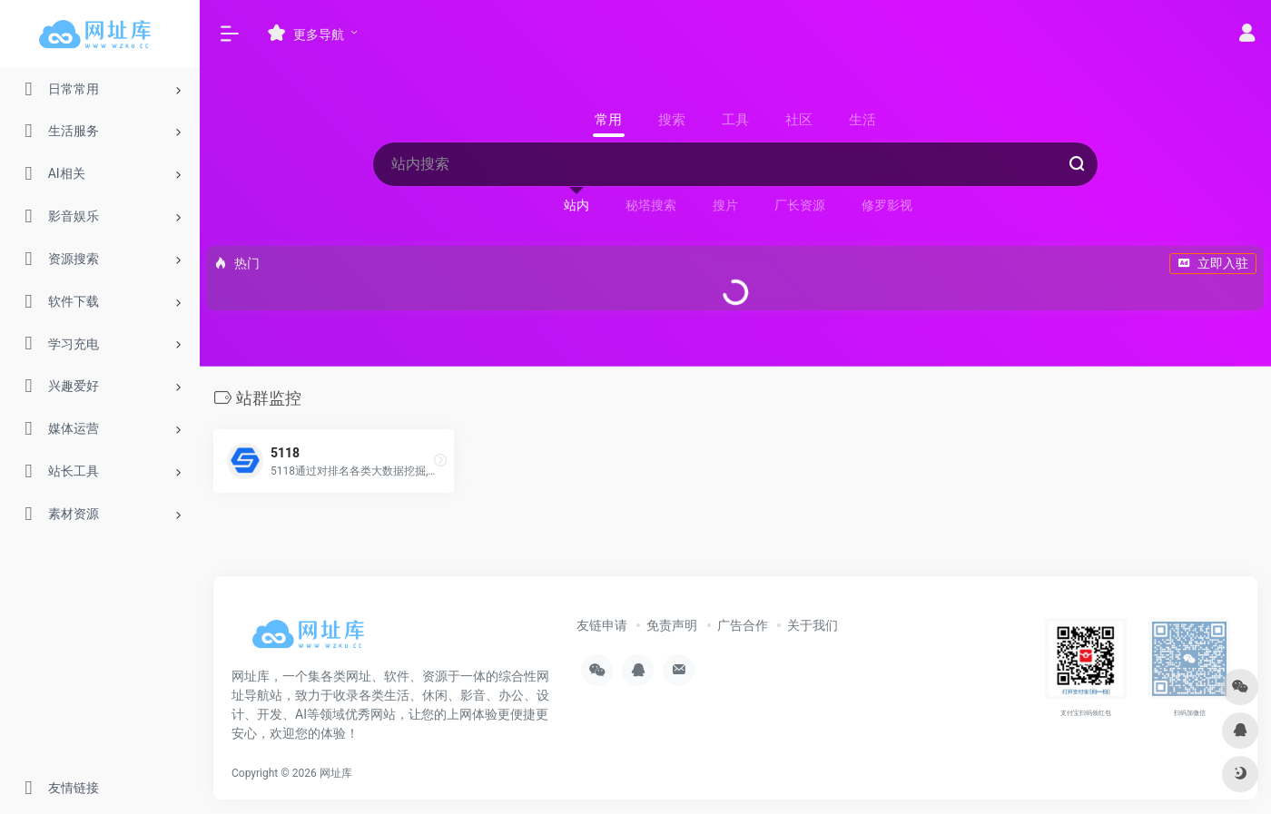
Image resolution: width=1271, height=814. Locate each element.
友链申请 (601, 625)
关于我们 (812, 625)
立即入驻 (1212, 263)
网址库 (336, 773)
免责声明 (671, 625)
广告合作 (742, 625)
